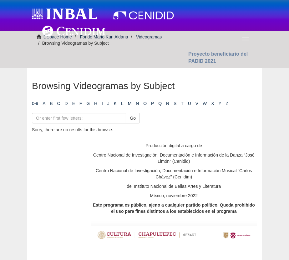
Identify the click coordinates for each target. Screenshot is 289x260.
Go (133, 118)
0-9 (35, 103)
